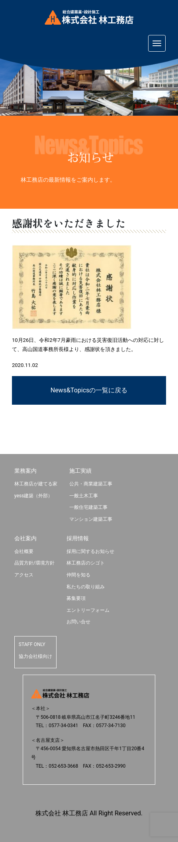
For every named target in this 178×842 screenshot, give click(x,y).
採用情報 (78, 538)
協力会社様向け (35, 656)
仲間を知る (78, 575)
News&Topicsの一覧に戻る (89, 390)
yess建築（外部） (33, 496)
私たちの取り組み (86, 587)
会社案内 (25, 538)
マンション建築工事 (90, 519)
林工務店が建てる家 (35, 484)
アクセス (23, 575)
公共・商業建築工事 (90, 484)
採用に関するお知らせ (90, 551)
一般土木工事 (83, 496)
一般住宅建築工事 (88, 507)
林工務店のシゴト (86, 563)
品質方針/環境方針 (34, 563)
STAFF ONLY (32, 644)
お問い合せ (78, 622)
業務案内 (25, 471)
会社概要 (23, 551)
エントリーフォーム (88, 610)
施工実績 (80, 471)
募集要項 (76, 598)
